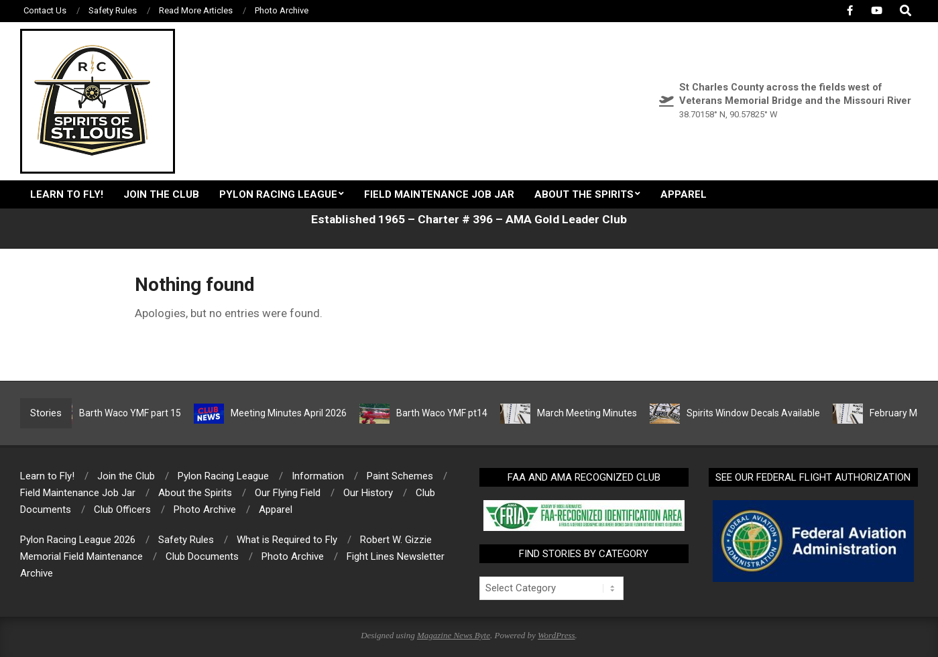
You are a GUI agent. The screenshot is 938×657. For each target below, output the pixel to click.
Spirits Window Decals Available (759, 413)
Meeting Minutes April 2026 (295, 413)
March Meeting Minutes (593, 413)
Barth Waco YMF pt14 (447, 413)
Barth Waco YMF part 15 (136, 413)
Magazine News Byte (453, 635)
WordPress (556, 635)
